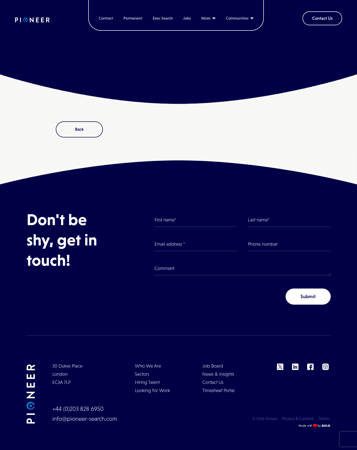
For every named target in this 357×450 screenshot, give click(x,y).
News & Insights (218, 374)
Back (79, 129)
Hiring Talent (147, 382)
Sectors (142, 374)
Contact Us (322, 18)
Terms (324, 418)
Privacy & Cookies (298, 418)
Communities (237, 18)
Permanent (132, 18)
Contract (106, 18)
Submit (308, 296)
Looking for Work (152, 390)
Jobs (187, 18)
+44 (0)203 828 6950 (78, 408)
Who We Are (148, 366)
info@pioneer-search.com (84, 418)
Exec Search (163, 18)
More (205, 18)
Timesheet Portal (218, 390)
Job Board (212, 366)
